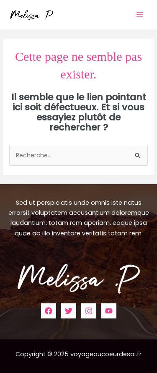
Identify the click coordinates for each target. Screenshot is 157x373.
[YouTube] (108, 310)
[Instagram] (88, 310)
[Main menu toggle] (140, 14)
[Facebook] (48, 310)
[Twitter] (68, 310)
